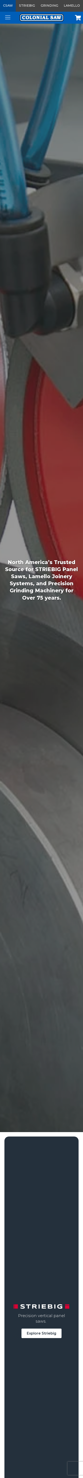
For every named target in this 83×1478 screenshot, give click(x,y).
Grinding (49, 6)
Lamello (72, 6)
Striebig (27, 6)
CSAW (8, 6)
